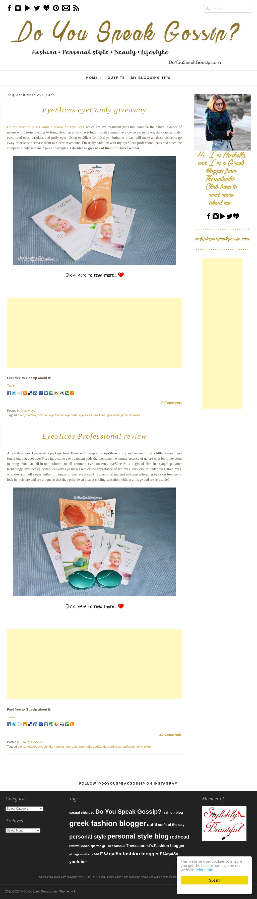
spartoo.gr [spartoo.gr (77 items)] (97, 846)
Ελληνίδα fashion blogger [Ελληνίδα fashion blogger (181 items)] (129, 853)
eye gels (72, 746)
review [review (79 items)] (74, 846)
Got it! (214, 880)
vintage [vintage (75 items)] (74, 854)
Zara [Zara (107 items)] (95, 854)
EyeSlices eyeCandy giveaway (94, 110)
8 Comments (171, 403)
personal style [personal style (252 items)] (87, 837)
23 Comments (170, 734)
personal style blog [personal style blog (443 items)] (138, 836)
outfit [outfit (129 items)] (152, 824)
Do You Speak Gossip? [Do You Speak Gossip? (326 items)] (128, 811)
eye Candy (56, 415)
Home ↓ (94, 78)
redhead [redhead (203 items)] (179, 837)
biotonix (31, 415)
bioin (21, 415)
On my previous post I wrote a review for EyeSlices (45, 127)
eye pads (71, 415)
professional (130, 746)
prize (124, 415)
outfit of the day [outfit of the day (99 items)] (171, 825)
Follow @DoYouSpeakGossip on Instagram (128, 783)
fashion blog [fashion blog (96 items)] (172, 812)
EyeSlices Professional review (94, 436)
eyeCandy (99, 746)
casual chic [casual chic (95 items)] (78, 812)
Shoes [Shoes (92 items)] (85, 846)
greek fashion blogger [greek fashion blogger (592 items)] (107, 823)
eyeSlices (85, 415)
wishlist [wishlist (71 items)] (85, 854)
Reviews (37, 742)
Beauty (24, 742)
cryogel (43, 415)
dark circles (57, 746)
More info (204, 869)
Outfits (116, 78)
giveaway (113, 415)
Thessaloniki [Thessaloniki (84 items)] (115, 846)
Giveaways (27, 410)
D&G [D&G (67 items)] (92, 812)
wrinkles (134, 415)
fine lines (99, 415)
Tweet (11, 386)
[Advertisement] (94, 333)
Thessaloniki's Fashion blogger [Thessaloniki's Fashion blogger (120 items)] (155, 846)
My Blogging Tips (151, 78)
